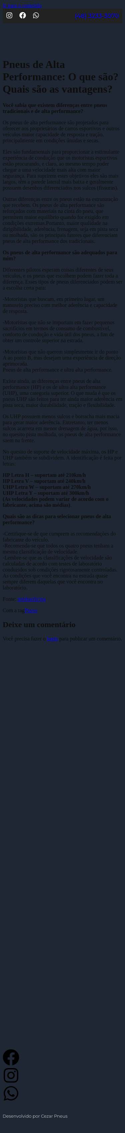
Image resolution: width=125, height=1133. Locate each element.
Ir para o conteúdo (22, 5)
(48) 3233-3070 (97, 16)
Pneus (31, 610)
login (52, 638)
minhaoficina (32, 599)
